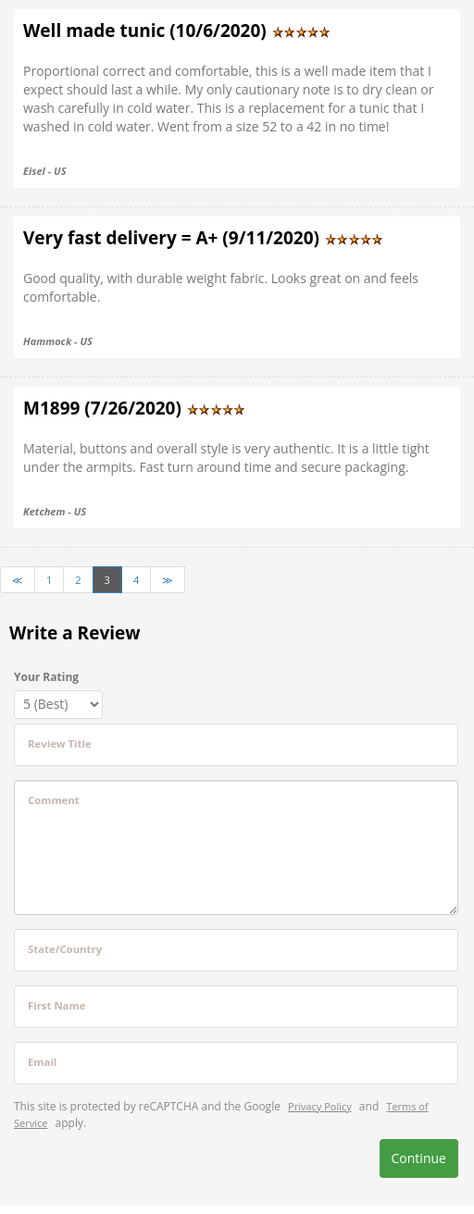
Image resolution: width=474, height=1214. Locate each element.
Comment (54, 800)
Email (42, 1062)
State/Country (65, 949)
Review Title (60, 743)
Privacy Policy (320, 1106)
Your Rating (46, 677)
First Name (56, 1005)
